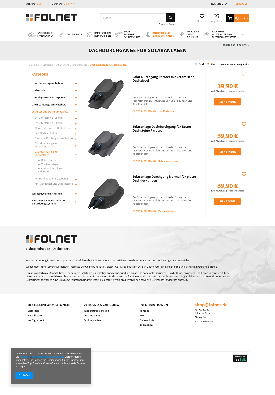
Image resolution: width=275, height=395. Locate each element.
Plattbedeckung (167, 183)
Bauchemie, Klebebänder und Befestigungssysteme (49, 202)
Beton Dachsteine (168, 142)
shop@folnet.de (211, 295)
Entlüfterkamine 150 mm (49, 123)
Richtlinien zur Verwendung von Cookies (42, 356)
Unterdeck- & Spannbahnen (48, 83)
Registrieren (219, 3)
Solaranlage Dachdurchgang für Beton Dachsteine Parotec (162, 121)
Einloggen (242, 3)
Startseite (48, 64)
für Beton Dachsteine (49, 160)
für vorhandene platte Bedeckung (49, 170)
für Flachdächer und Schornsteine (54, 183)
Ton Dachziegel (166, 101)
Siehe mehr (227, 97)
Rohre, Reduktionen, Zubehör (51, 178)
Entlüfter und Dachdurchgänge (50, 111)
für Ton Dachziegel (47, 164)
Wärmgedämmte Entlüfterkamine (54, 128)
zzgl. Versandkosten (233, 86)
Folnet (31, 347)
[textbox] (137, 17)
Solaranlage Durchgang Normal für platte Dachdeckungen (164, 162)
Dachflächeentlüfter (46, 133)
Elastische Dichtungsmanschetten (54, 138)
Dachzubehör (40, 90)
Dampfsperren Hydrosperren (49, 97)
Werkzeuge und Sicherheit (47, 193)
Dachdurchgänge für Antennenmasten (46, 145)
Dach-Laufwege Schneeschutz (49, 104)
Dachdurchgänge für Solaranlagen (46, 153)
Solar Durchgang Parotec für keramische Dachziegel (163, 80)
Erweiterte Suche (167, 24)
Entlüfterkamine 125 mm (49, 117)
